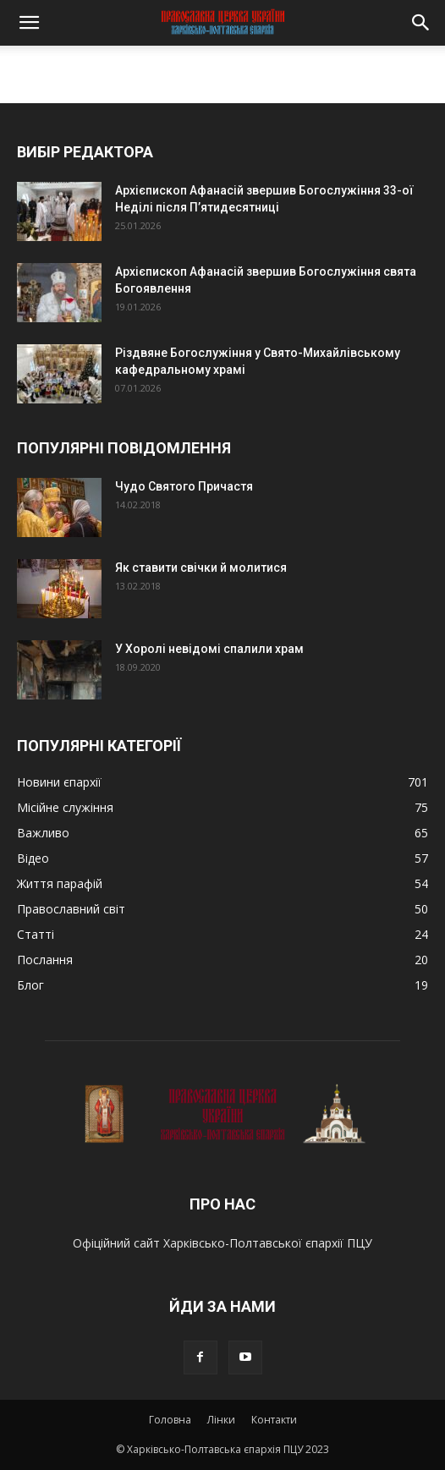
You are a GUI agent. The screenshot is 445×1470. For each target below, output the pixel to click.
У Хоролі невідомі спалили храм (209, 648)
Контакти (274, 1419)
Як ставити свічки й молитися (201, 567)
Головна (170, 1419)
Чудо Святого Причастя (184, 486)
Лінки (221, 1419)
